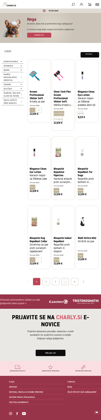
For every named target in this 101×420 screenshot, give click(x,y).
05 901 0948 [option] (50, 11)
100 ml (80, 113)
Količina (8, 88)
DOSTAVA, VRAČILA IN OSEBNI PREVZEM (26, 392)
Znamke (7, 84)
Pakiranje (8, 66)
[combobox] (90, 55)
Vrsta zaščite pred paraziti (10, 101)
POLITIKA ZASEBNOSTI (18, 402)
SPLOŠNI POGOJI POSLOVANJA (22, 397)
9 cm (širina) (58, 119)
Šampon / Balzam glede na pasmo (12, 94)
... (65, 281)
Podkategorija (11, 61)
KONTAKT (13, 386)
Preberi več (39, 35)
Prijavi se (50, 353)
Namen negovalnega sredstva (10, 77)
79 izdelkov (7, 51)
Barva (6, 70)
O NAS (11, 381)
